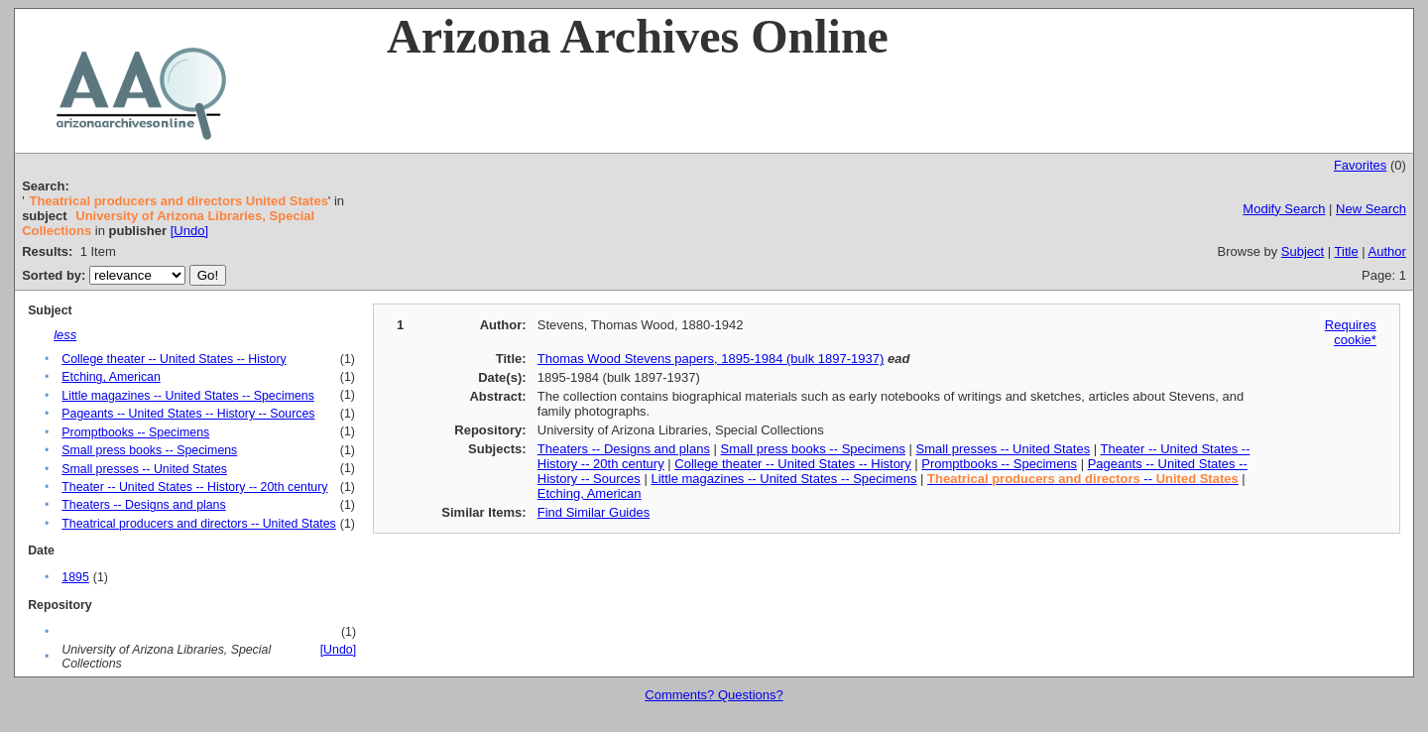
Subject (1302, 251)
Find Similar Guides (593, 512)
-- (1083, 478)
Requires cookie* (1350, 332)
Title (1347, 251)
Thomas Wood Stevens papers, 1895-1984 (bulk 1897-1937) (711, 358)
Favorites (1360, 165)
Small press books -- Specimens (149, 450)
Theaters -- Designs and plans (143, 505)
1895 (74, 577)
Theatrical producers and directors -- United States (198, 524)
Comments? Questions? (713, 694)
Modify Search (1284, 208)
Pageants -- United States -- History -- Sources (187, 414)
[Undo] (189, 230)
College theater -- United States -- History (173, 359)
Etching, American (111, 377)
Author (1387, 251)
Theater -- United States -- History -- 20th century (194, 487)
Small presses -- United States (144, 469)
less (65, 334)
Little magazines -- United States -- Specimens (187, 396)
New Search (1371, 208)
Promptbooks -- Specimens (135, 432)
